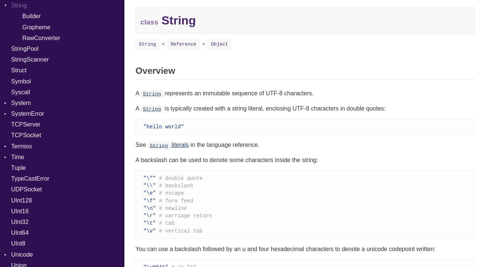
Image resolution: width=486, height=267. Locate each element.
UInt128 (21, 200)
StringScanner (30, 59)
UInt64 (20, 233)
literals (168, 145)
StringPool (25, 49)
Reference (183, 44)
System (21, 103)
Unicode (22, 254)
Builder (31, 16)
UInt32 (20, 222)
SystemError (27, 114)
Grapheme (36, 27)
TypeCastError (30, 178)
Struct (19, 70)
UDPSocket (26, 189)
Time (17, 157)
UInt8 (18, 243)
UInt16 (20, 211)
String (19, 5)
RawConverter (41, 38)
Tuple (18, 168)
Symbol (21, 81)
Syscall (20, 92)
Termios (21, 146)
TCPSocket (26, 135)
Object (219, 44)
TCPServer (25, 124)
